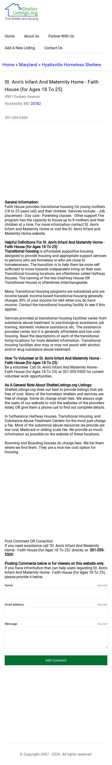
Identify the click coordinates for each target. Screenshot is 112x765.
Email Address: (56, 604)
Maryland (28, 64)
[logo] (21, 11)
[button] (56, 660)
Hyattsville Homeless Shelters (71, 64)
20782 (35, 103)
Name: (56, 585)
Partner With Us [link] (61, 36)
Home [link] (10, 36)
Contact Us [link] (53, 48)
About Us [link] (31, 36)
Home (8, 64)
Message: (56, 624)
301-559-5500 (16, 117)
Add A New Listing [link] (20, 48)
